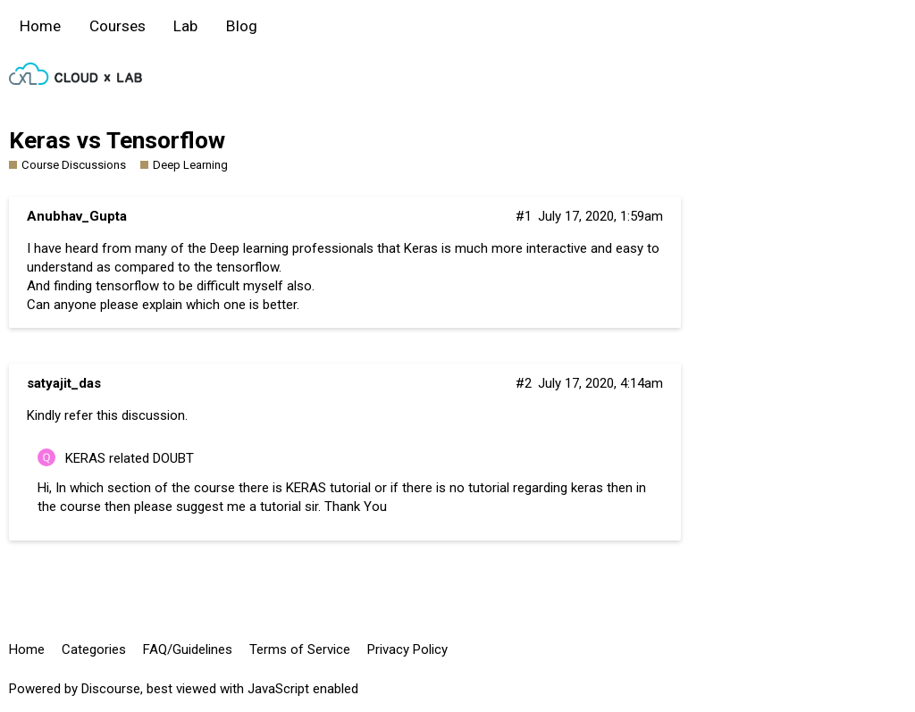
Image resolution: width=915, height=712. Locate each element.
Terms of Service (299, 649)
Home (40, 26)
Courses (117, 26)
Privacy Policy (407, 649)
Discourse (110, 689)
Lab (185, 26)
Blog (241, 26)
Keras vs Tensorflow (117, 140)
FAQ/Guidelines (187, 649)
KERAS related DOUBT (129, 458)
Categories (94, 649)
